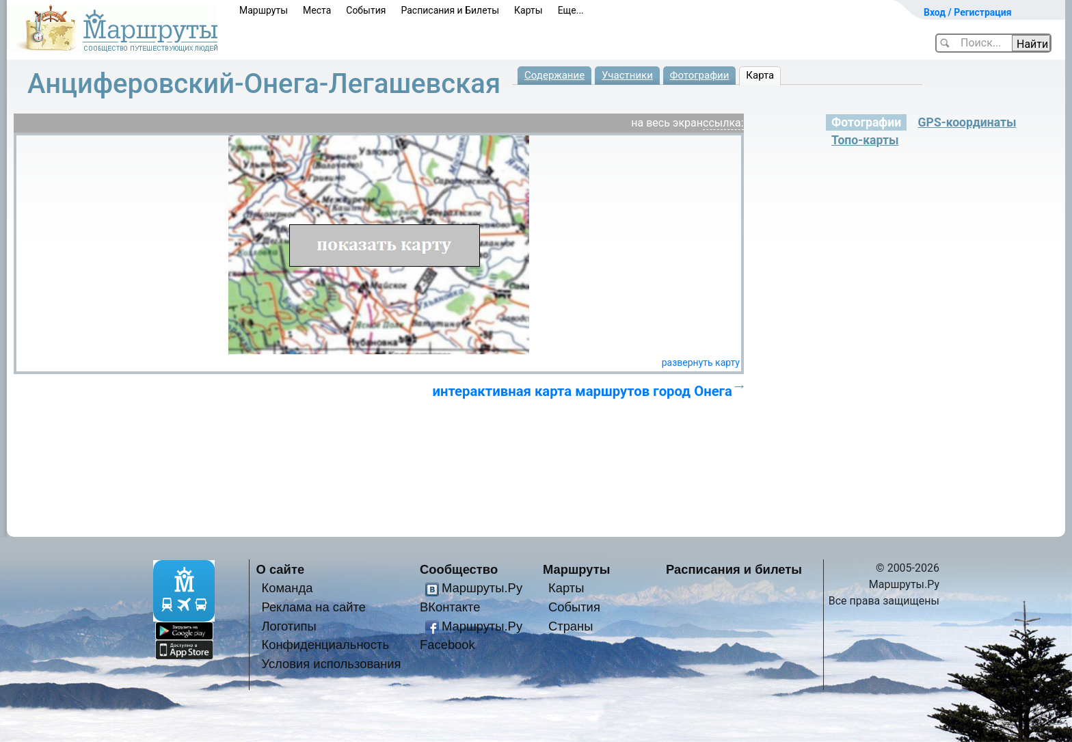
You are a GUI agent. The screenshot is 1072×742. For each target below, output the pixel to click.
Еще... (571, 10)
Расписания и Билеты (450, 10)
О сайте (280, 569)
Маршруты (263, 10)
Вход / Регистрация (968, 12)
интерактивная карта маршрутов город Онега (582, 391)
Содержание (554, 75)
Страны (570, 626)
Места (317, 10)
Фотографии (699, 75)
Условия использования (331, 664)
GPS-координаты (967, 122)
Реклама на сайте (313, 607)
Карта (760, 75)
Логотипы (288, 626)
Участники (627, 75)
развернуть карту (701, 362)
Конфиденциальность (325, 644)
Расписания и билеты (734, 569)
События (366, 10)
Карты (528, 10)
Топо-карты (864, 140)
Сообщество (459, 569)
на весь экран (667, 122)
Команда (286, 588)
